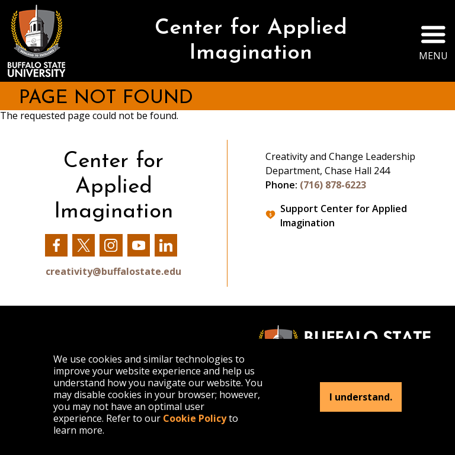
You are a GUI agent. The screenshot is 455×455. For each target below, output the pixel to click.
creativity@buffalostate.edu (113, 271)
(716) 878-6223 (333, 184)
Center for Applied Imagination (251, 41)
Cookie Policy (194, 418)
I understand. (360, 396)
